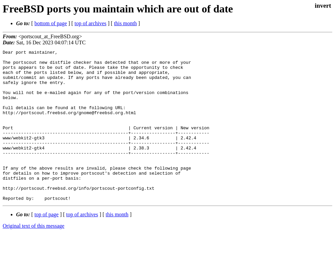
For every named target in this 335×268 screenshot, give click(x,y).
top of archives (90, 23)
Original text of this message (33, 256)
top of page (47, 245)
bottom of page (51, 23)
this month (125, 23)
